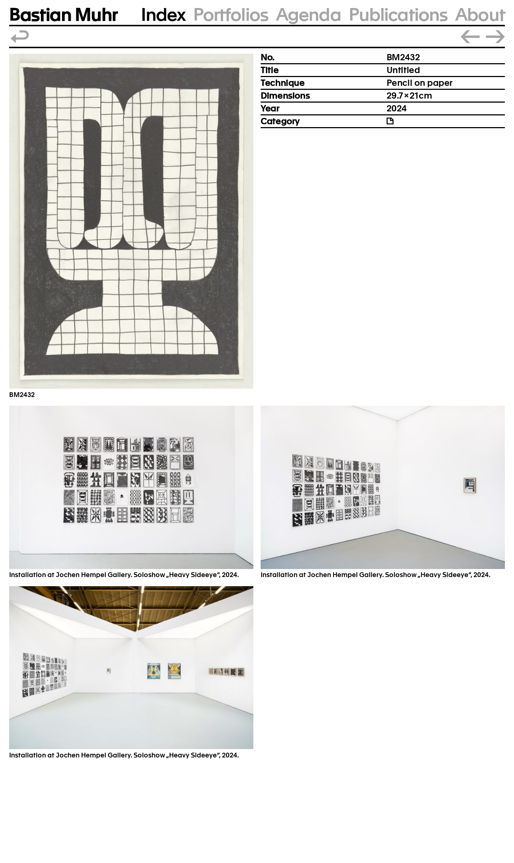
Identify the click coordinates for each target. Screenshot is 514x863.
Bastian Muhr (63, 14)
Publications (398, 14)
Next (495, 36)
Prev (470, 36)
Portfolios (230, 14)
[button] (131, 221)
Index (163, 14)
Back (20, 36)
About (480, 14)
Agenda (308, 14)
